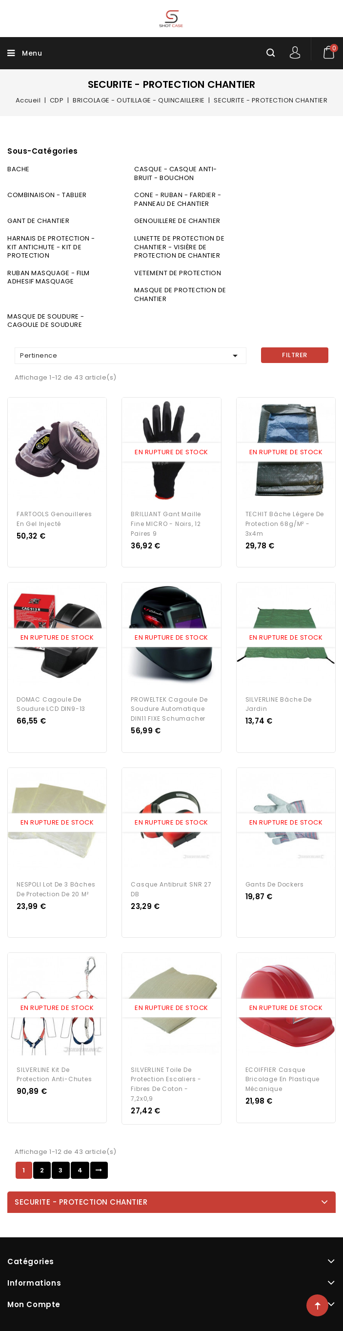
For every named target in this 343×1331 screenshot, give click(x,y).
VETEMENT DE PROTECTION (177, 273)
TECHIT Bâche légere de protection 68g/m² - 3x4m (284, 524)
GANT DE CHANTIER (38, 220)
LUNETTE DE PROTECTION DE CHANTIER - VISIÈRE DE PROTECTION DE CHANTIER (179, 247)
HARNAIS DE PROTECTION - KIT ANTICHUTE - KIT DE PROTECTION (51, 247)
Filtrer (294, 355)
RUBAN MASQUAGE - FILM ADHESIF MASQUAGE (48, 277)
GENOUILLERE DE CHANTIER (177, 220)
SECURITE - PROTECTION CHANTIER (81, 1202)
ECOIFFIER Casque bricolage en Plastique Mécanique (282, 1079)
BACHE (18, 169)
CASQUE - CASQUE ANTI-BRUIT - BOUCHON (175, 173)
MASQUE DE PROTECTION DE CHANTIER (180, 294)
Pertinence (130, 356)
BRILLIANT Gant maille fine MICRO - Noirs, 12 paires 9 (166, 524)
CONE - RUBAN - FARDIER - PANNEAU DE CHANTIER (177, 199)
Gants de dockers (274, 884)
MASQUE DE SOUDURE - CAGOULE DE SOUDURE (45, 321)
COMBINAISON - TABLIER (47, 195)
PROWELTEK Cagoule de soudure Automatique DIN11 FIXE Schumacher (169, 709)
